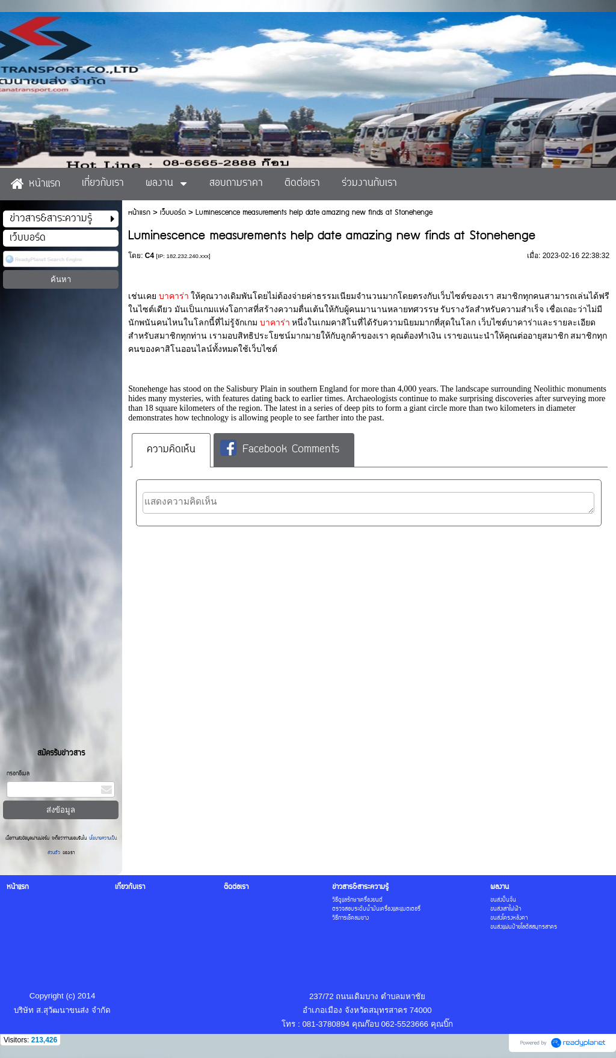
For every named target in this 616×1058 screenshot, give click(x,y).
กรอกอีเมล (18, 773)
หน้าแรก (139, 212)
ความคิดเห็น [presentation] (171, 450)
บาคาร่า (175, 296)
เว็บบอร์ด (173, 212)
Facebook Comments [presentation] (279, 449)
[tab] (171, 450)
